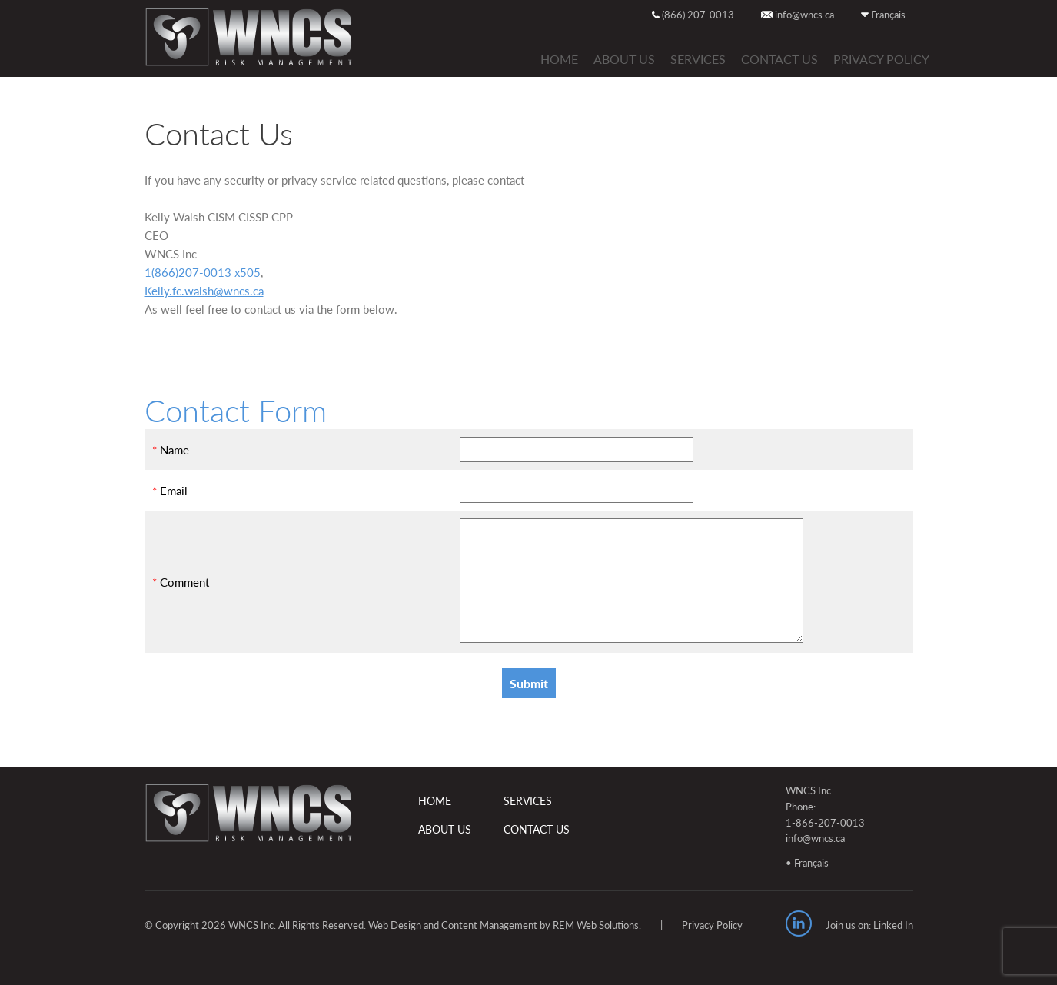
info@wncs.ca (797, 14)
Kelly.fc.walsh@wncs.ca (204, 291)
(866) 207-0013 (693, 14)
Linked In (893, 925)
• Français (807, 863)
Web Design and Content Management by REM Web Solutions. (504, 925)
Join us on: (848, 925)
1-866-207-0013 (825, 823)
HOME (559, 59)
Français (883, 14)
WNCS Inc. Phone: (809, 798)
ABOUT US (624, 59)
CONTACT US (779, 59)
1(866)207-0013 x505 (203, 272)
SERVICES (698, 59)
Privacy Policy (881, 59)
